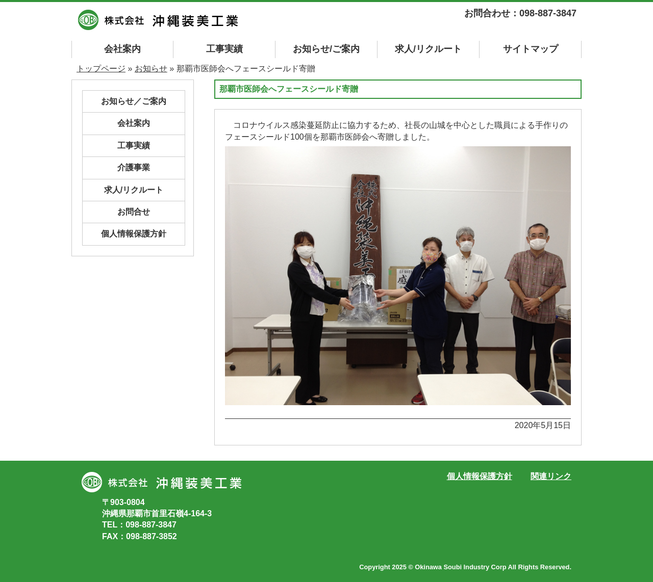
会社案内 (122, 49)
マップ (530, 49)
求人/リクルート (428, 49)
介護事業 (133, 167)
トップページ (101, 68)
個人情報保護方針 (133, 233)
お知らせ (151, 68)
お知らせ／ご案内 (133, 101)
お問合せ (133, 211)
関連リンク (551, 476)
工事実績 (224, 49)
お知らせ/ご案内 (326, 49)
